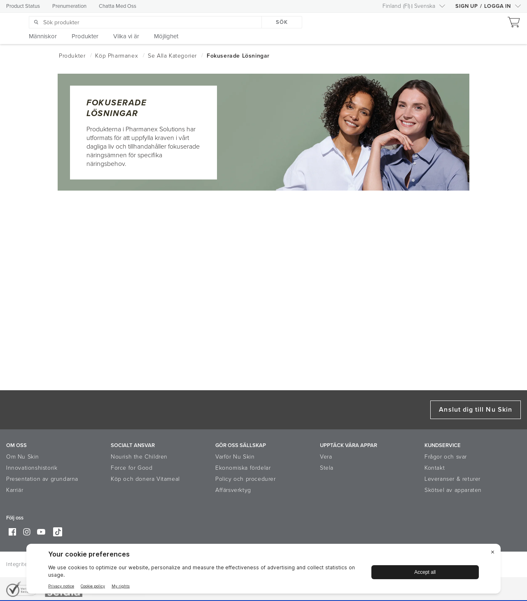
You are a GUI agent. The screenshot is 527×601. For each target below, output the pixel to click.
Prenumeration (69, 6)
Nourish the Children (139, 456)
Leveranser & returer (452, 478)
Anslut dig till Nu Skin (475, 409)
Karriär (14, 490)
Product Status (23, 6)
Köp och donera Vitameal (145, 478)
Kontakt (434, 467)
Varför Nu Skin (234, 456)
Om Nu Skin (22, 456)
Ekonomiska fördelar (242, 467)
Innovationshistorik (31, 467)
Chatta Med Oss (117, 6)
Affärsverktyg (233, 490)
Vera (326, 456)
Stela (326, 467)
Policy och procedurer (245, 478)
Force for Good (131, 467)
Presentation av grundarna (42, 478)
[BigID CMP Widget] (263, 570)
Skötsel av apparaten (453, 490)
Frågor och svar (445, 456)
